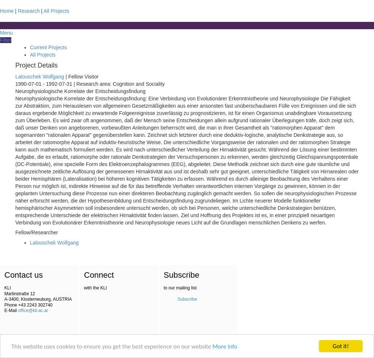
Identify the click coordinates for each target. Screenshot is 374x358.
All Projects (56, 11)
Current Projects (48, 47)
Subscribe (187, 299)
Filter (5, 40)
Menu (6, 33)
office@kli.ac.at (32, 310)
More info (225, 346)
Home (7, 11)
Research (29, 11)
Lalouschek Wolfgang (39, 77)
